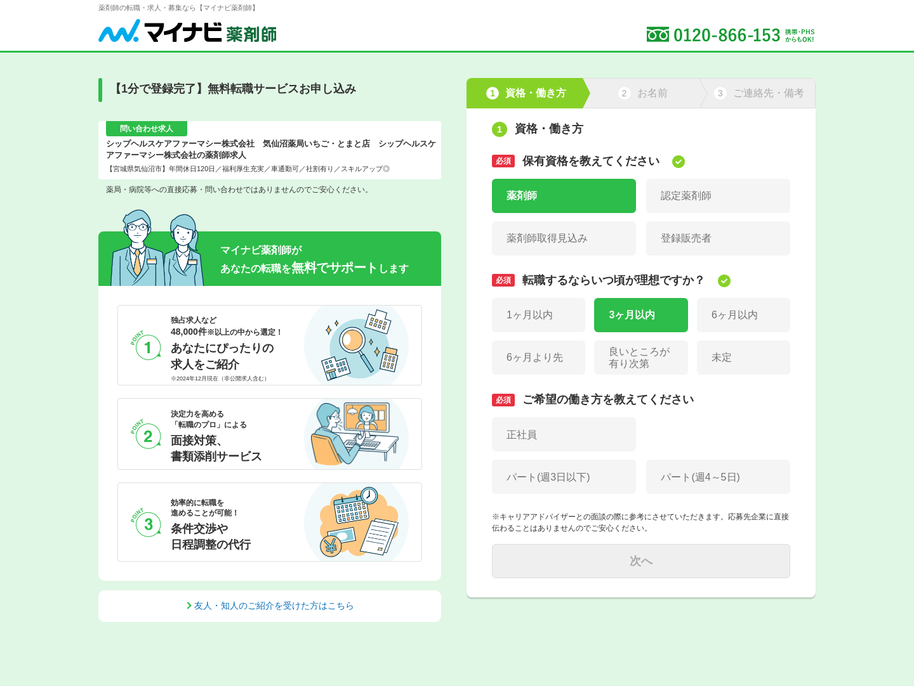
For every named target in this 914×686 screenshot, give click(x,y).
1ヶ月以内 (530, 314)
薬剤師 (522, 195)
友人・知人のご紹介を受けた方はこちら (274, 605)
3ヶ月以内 (632, 314)
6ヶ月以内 (735, 314)
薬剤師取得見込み (547, 238)
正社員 (522, 434)
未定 (722, 357)
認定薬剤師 (686, 195)
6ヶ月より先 (535, 357)
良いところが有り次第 (639, 357)
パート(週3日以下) (548, 477)
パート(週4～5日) (700, 477)
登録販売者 (686, 238)
